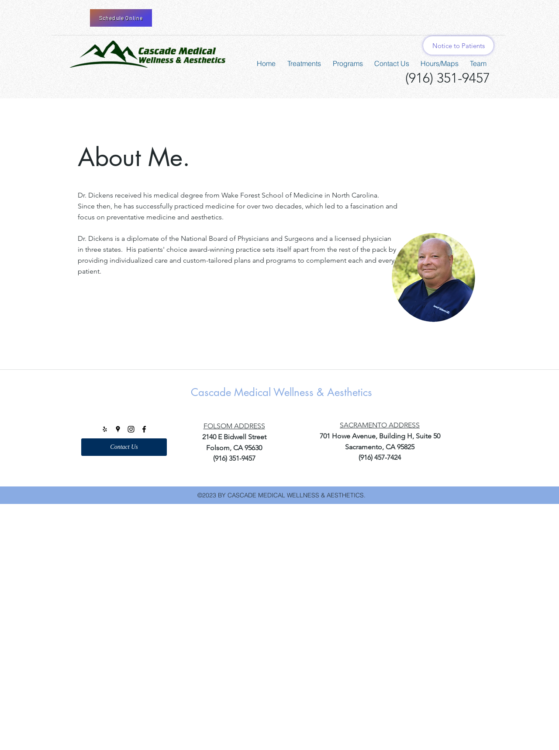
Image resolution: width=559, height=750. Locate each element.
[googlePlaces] (118, 429)
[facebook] (144, 429)
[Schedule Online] (121, 18)
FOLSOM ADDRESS (234, 426)
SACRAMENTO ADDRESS (380, 425)
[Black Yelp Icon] (104, 429)
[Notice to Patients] (458, 45)
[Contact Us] (124, 447)
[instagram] (131, 429)
